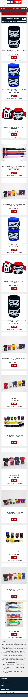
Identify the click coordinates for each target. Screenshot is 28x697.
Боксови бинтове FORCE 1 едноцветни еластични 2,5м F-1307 (13, 436)
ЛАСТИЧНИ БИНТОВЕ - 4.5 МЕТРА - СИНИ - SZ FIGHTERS (14, 244)
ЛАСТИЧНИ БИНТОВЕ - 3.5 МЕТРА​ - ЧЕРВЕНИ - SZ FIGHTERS (14, 128)
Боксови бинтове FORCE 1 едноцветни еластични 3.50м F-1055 (13, 513)
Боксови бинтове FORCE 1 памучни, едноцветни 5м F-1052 (14, 397)
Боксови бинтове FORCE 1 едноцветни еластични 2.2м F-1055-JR (13, 474)
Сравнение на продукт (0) (12, 18)
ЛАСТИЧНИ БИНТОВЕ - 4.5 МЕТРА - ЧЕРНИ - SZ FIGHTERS (14, 321)
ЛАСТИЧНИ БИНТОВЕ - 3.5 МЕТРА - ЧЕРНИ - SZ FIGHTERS (14, 51)
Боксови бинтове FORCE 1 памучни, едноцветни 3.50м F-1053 (14, 359)
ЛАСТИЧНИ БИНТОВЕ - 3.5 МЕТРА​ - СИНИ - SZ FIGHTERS (14, 90)
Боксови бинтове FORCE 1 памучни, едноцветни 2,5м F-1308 (14, 167)
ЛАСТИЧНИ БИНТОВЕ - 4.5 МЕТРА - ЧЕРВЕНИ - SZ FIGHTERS (14, 282)
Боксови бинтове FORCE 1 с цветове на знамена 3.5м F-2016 (14, 628)
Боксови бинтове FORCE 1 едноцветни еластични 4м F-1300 (13, 551)
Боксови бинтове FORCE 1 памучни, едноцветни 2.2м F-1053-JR (14, 205)
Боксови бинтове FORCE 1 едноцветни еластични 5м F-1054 (13, 590)
